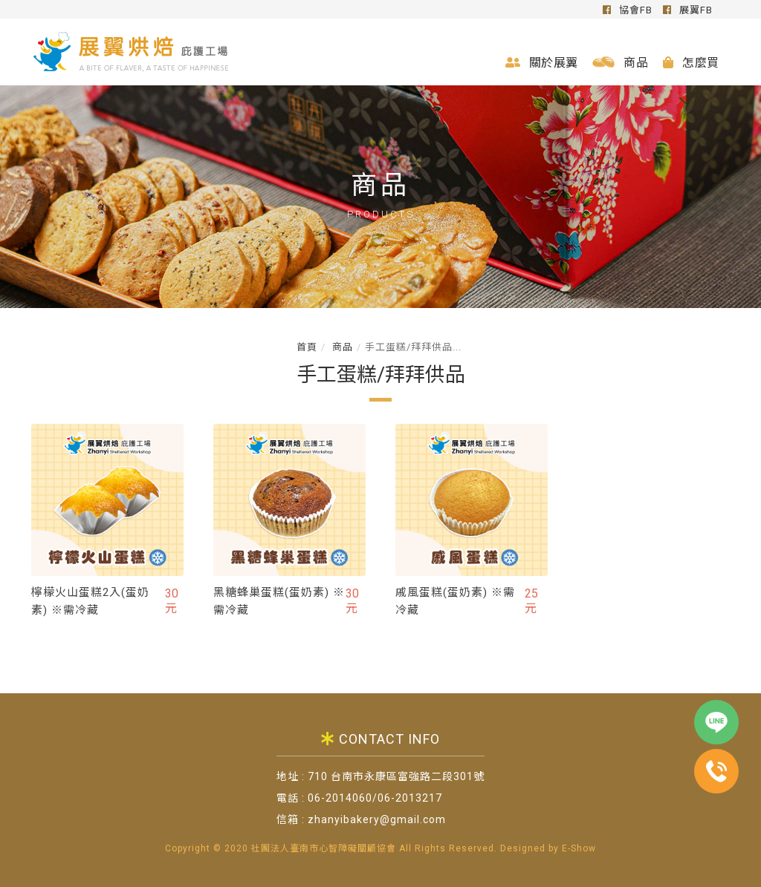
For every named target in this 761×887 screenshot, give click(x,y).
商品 (620, 63)
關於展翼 (541, 63)
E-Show (579, 848)
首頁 (307, 347)
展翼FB (688, 10)
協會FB (627, 10)
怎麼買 (691, 63)
